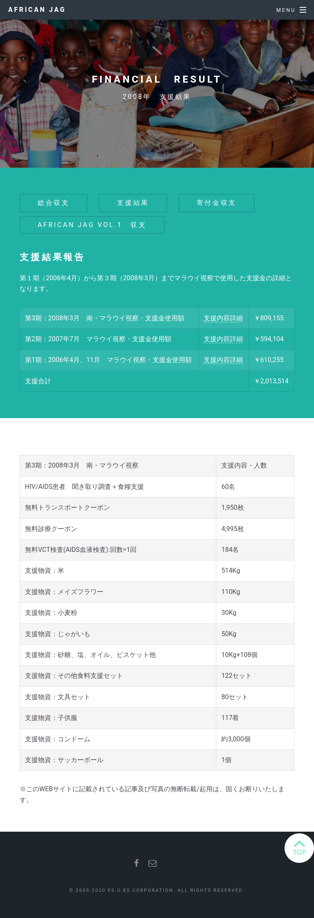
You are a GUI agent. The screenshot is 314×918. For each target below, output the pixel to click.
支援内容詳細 (223, 318)
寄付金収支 (217, 203)
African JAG (37, 10)
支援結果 (133, 203)
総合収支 (54, 203)
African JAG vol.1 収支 (92, 225)
